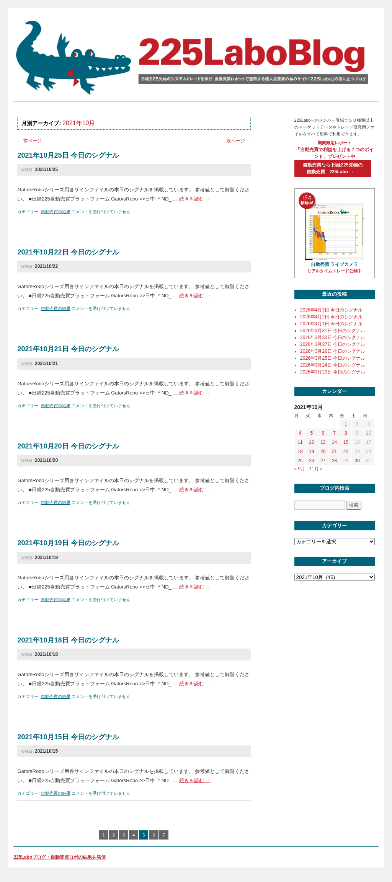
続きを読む (195, 199)
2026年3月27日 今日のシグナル (332, 344)
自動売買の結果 (55, 211)
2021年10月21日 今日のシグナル (68, 349)
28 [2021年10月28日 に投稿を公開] (334, 460)
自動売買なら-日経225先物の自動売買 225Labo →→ (333, 168)
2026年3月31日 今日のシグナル (332, 330)
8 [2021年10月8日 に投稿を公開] (346, 433)
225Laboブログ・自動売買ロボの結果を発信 (59, 857)
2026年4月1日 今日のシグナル (331, 323)
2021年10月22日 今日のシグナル (68, 252)
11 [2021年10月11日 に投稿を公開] (299, 442)
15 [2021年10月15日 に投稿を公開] (345, 442)
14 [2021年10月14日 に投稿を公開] (334, 442)
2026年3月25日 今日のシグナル (332, 358)
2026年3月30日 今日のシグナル (332, 337)
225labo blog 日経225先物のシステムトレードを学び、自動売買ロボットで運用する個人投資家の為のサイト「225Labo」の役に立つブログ (193, 57)
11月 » (315, 468)
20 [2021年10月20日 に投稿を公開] (322, 451)
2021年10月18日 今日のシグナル (68, 640)
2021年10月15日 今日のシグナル (68, 737)
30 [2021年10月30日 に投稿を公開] (356, 460)
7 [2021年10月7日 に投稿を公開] (334, 433)
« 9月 (299, 468)
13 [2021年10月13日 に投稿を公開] (322, 442)
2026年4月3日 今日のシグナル (331, 310)
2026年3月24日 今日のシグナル (332, 365)
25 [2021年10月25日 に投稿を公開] (299, 460)
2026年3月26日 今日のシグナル (332, 351)
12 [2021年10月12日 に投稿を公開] (311, 442)
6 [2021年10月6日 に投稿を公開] (323, 433)
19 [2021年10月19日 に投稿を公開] (311, 451)
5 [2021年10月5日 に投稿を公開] (311, 433)
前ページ (29, 140)
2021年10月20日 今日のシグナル (68, 446)
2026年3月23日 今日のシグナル (332, 372)
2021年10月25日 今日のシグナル (68, 155)
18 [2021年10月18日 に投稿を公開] (299, 451)
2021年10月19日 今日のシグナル (68, 543)
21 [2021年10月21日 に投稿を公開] (334, 451)
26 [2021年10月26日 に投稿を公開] (311, 460)
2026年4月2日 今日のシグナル (331, 317)
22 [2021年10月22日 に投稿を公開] (345, 451)
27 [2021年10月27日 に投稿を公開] (322, 460)
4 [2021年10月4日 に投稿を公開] (300, 433)
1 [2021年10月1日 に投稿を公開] (346, 424)
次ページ (239, 140)
